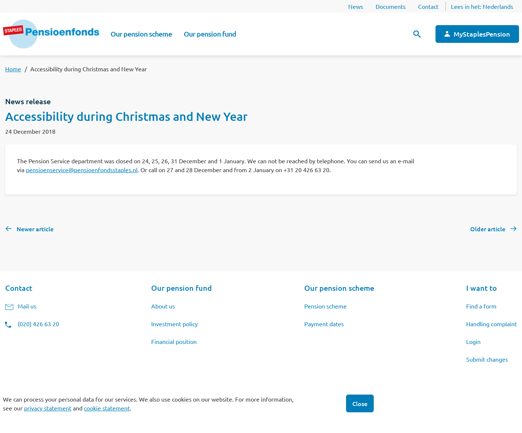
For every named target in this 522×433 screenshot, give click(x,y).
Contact (428, 6)
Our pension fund (210, 34)
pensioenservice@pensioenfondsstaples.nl (82, 169)
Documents (391, 6)
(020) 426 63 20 (38, 323)
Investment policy (174, 323)
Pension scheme (325, 306)
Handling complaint (491, 323)
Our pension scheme (141, 34)
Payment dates (324, 323)
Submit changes (487, 359)
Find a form (481, 306)
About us (163, 306)
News (355, 6)
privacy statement (47, 408)
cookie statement (107, 408)
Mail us (27, 306)
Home (13, 68)
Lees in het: (482, 6)
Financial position (174, 341)
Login (473, 341)
